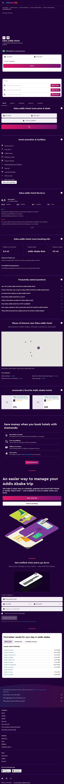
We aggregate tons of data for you (33, 698)
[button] (3, 3)
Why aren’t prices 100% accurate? (33, 701)
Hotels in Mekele (8, 657)
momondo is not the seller (33, 695)
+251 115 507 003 (7, 48)
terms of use (24, 621)
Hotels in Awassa (8, 650)
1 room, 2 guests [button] (9, 61)
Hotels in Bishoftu (9, 652)
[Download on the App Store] (17, 770)
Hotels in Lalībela (8, 674)
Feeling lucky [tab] (18, 641)
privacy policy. (32, 621)
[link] (32, 462)
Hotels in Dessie (8, 669)
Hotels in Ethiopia (24, 7)
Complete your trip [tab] (31, 641)
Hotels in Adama (8, 662)
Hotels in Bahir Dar (9, 660)
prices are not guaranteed (39, 689)
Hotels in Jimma (8, 672)
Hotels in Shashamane (10, 664)
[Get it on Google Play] (6, 770)
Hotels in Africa (13, 7)
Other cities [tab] (8, 641)
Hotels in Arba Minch (9, 655)
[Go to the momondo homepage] (11, 2)
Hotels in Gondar (8, 667)
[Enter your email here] (34, 609)
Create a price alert (26, 454)
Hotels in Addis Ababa (35, 7)
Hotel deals (5, 7)
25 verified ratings (19, 51)
